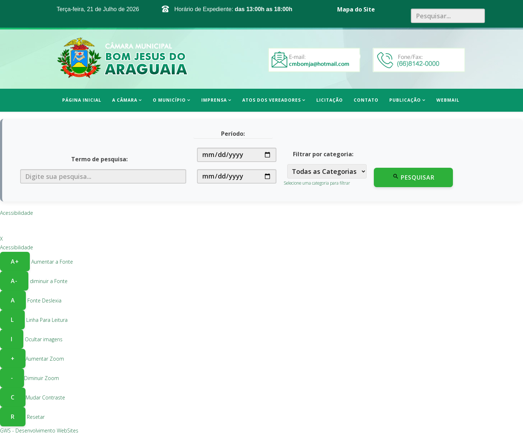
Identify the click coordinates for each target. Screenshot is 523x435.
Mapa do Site (356, 9)
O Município (169, 100)
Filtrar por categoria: (323, 154)
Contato (366, 100)
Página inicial (81, 100)
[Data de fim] (236, 176)
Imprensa (214, 100)
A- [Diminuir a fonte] (14, 281)
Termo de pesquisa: (99, 159)
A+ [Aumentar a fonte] (15, 261)
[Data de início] (236, 155)
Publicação (405, 100)
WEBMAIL (447, 100)
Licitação (329, 100)
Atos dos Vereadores (271, 100)
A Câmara (124, 100)
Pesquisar (414, 177)
